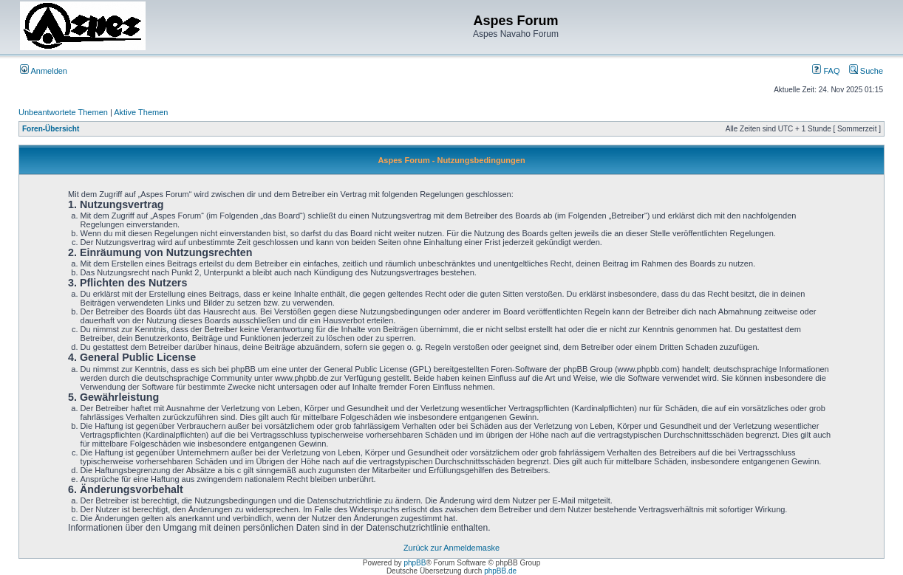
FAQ (825, 70)
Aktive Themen (141, 112)
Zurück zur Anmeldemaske (451, 547)
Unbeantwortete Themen (63, 112)
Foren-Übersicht (50, 129)
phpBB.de (500, 571)
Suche (866, 70)
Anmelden (43, 70)
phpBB (414, 563)
